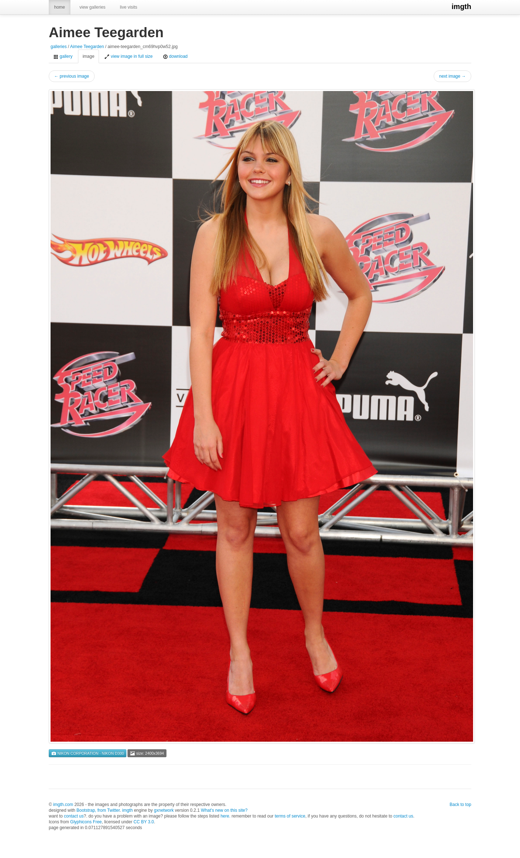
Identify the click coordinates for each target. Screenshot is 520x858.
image (89, 56)
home (59, 7)
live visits (128, 7)
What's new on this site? (224, 810)
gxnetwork (164, 810)
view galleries (92, 7)
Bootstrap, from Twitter (98, 810)
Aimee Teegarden (87, 46)
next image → (452, 76)
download (175, 56)
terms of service (290, 816)
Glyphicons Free (85, 821)
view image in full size (128, 56)
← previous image (71, 76)
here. (225, 816)
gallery (63, 56)
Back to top (460, 804)
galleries (59, 46)
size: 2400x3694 (147, 753)
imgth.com (63, 804)
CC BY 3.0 (144, 821)
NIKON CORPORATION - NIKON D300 (87, 753)
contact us (74, 816)
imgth (461, 6)
